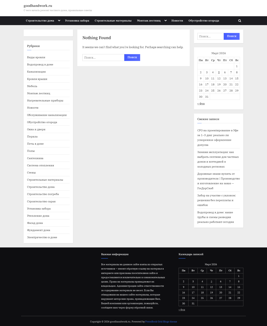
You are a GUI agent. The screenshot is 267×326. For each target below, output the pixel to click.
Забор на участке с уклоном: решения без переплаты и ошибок (216, 200)
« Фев (201, 103)
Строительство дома (40, 20)
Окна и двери (36, 129)
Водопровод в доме (40, 64)
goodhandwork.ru (38, 6)
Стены (31, 172)
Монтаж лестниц (149, 20)
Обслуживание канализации (47, 115)
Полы (31, 150)
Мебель (32, 86)
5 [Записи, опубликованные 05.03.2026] (219, 72)
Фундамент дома (38, 230)
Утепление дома (38, 215)
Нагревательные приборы (45, 100)
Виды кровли (36, 57)
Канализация (36, 71)
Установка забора (77, 20)
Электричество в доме (42, 237)
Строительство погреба (43, 194)
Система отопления (40, 165)
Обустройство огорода (204, 20)
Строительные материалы (113, 20)
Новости (177, 20)
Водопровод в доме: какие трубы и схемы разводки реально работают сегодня (215, 217)
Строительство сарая (41, 201)
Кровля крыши (37, 79)
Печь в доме (35, 143)
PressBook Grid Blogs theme (161, 321)
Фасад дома (35, 223)
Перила (32, 136)
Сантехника (35, 158)
